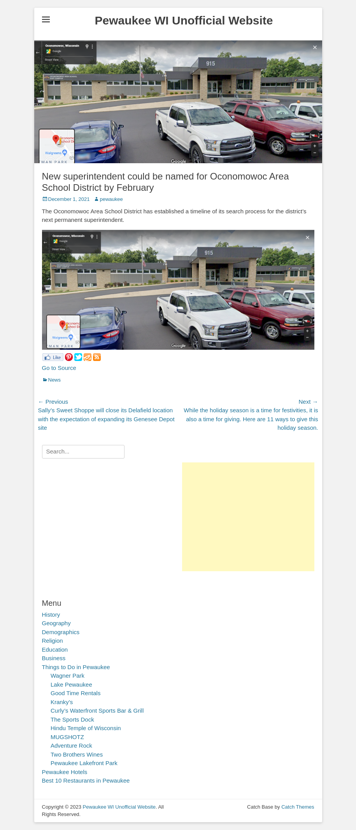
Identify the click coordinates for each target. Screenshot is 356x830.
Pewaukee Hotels (65, 772)
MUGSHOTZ (67, 737)
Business (54, 658)
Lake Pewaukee (71, 684)
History (51, 614)
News (54, 380)
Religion (52, 640)
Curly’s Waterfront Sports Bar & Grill (97, 710)
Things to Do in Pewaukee (76, 667)
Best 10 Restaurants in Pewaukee (86, 780)
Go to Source (59, 367)
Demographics (61, 632)
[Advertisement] (248, 516)
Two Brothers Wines (77, 754)
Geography (56, 623)
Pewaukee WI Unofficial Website (184, 20)
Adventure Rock (71, 745)
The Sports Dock (72, 719)
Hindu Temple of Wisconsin (86, 728)
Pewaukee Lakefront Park (84, 763)
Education (55, 649)
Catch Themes (297, 807)
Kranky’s (62, 702)
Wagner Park (67, 675)
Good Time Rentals (75, 693)
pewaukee (111, 199)
